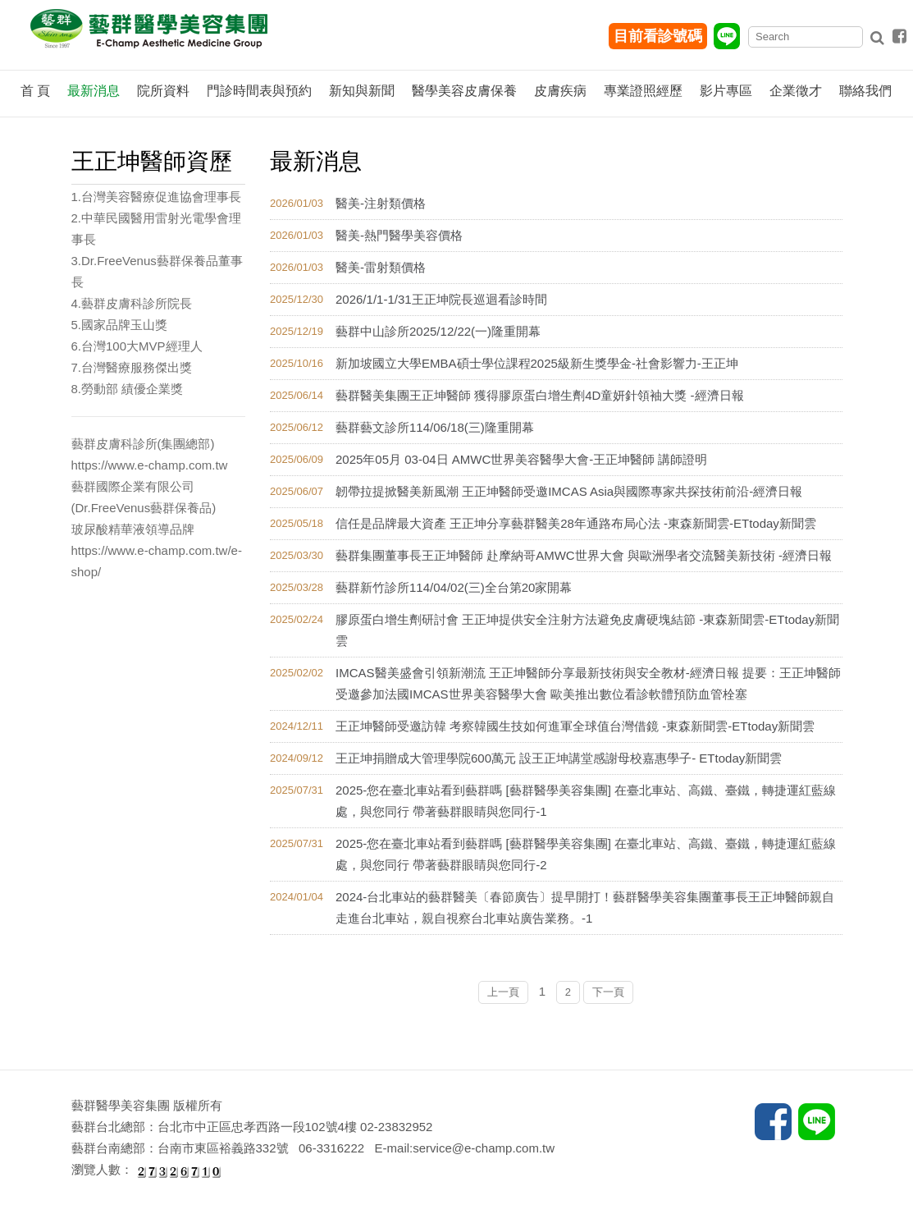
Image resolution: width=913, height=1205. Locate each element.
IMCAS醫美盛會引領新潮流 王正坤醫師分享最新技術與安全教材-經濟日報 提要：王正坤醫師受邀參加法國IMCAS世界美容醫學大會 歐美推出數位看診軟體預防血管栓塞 (588, 683)
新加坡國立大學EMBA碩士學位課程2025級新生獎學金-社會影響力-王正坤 (537, 363)
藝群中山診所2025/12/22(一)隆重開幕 (438, 331)
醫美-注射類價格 (381, 203)
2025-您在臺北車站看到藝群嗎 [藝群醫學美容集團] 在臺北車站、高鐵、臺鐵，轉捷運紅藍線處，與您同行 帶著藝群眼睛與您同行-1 (586, 800)
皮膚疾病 (560, 91)
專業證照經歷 (643, 91)
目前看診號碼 (658, 36)
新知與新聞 (362, 91)
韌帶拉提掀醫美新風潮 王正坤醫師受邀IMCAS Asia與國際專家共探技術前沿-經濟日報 (569, 491)
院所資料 (163, 91)
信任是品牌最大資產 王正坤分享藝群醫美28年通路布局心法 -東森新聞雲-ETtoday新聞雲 (576, 523)
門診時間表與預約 (259, 91)
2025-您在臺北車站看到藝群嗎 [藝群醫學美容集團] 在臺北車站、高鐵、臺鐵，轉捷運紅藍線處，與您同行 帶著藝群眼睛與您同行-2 (586, 854)
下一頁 (608, 992)
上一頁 (503, 992)
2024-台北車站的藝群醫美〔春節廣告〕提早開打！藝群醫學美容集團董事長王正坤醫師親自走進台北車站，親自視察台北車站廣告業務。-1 (585, 907)
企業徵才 (795, 91)
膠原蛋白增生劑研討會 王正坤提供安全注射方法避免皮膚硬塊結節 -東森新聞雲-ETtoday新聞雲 (587, 630)
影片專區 (726, 91)
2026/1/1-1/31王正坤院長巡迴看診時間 (441, 299)
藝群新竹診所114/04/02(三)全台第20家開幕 (454, 587)
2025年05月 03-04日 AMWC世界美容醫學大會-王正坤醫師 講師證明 (521, 459)
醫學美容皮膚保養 (464, 91)
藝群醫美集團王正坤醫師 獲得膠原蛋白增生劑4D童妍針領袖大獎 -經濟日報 (540, 395)
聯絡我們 (865, 91)
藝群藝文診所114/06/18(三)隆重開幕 (435, 427)
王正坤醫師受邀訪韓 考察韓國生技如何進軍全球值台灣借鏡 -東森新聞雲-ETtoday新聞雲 (575, 726)
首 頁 (35, 91)
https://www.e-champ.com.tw (149, 465)
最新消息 (93, 91)
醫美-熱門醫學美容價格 (399, 235)
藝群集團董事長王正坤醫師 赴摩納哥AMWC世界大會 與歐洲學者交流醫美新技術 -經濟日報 (584, 555)
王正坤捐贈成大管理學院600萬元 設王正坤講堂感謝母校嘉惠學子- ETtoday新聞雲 (559, 758)
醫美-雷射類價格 (381, 267)
